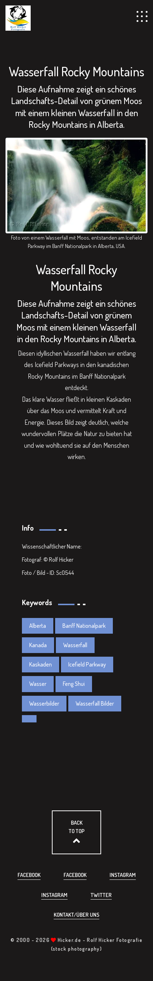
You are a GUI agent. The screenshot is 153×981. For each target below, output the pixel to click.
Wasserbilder (44, 703)
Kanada (38, 645)
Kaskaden (40, 664)
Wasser (37, 683)
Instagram (123, 874)
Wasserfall (75, 645)
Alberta (37, 625)
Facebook (29, 874)
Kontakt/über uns (76, 914)
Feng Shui (74, 683)
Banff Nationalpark (84, 625)
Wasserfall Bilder (95, 703)
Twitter (101, 895)
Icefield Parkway (87, 664)
